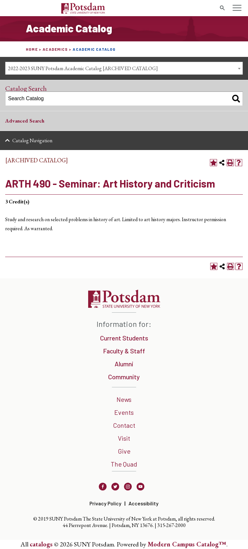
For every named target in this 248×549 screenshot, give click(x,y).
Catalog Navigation (32, 140)
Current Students (124, 338)
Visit (124, 438)
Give (124, 451)
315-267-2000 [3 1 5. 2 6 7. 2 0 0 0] (171, 525)
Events (124, 412)
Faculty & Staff (124, 351)
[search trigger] (222, 8)
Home (32, 49)
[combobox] (124, 68)
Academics (55, 49)
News (124, 399)
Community (124, 377)
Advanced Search (24, 120)
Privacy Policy (105, 503)
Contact (124, 425)
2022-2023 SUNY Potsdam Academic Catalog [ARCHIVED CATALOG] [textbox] (83, 68)
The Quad (124, 464)
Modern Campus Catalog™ (187, 544)
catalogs (41, 544)
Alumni (124, 364)
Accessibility (144, 503)
